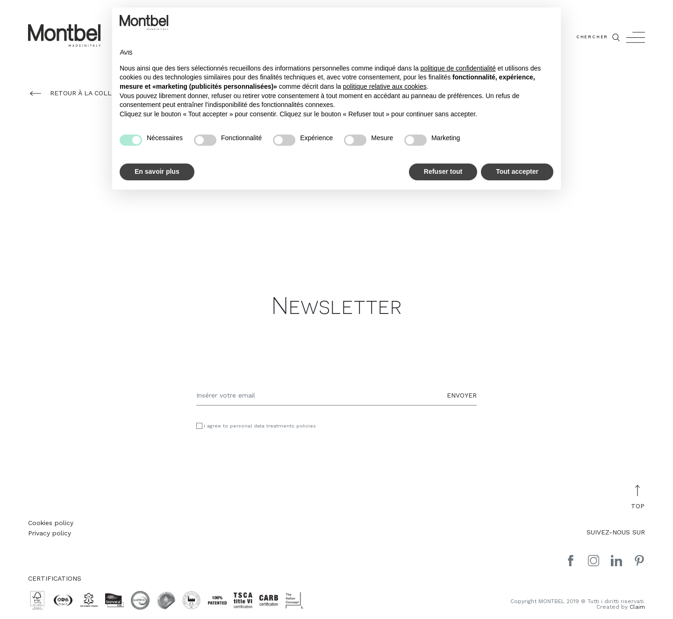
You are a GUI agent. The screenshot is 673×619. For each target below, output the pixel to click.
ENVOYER (462, 395)
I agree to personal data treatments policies (260, 426)
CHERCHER (599, 37)
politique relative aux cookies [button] (385, 86)
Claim (637, 607)
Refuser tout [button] (443, 171)
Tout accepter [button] (517, 171)
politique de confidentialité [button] (458, 68)
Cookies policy (50, 523)
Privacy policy (49, 533)
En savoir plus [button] (157, 171)
